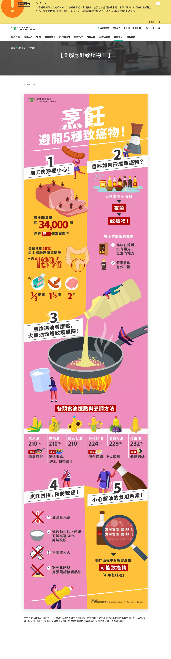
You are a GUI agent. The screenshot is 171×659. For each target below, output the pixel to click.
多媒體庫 (32, 54)
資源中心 (21, 54)
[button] (149, 26)
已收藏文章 (103, 34)
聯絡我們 (116, 34)
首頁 (13, 54)
